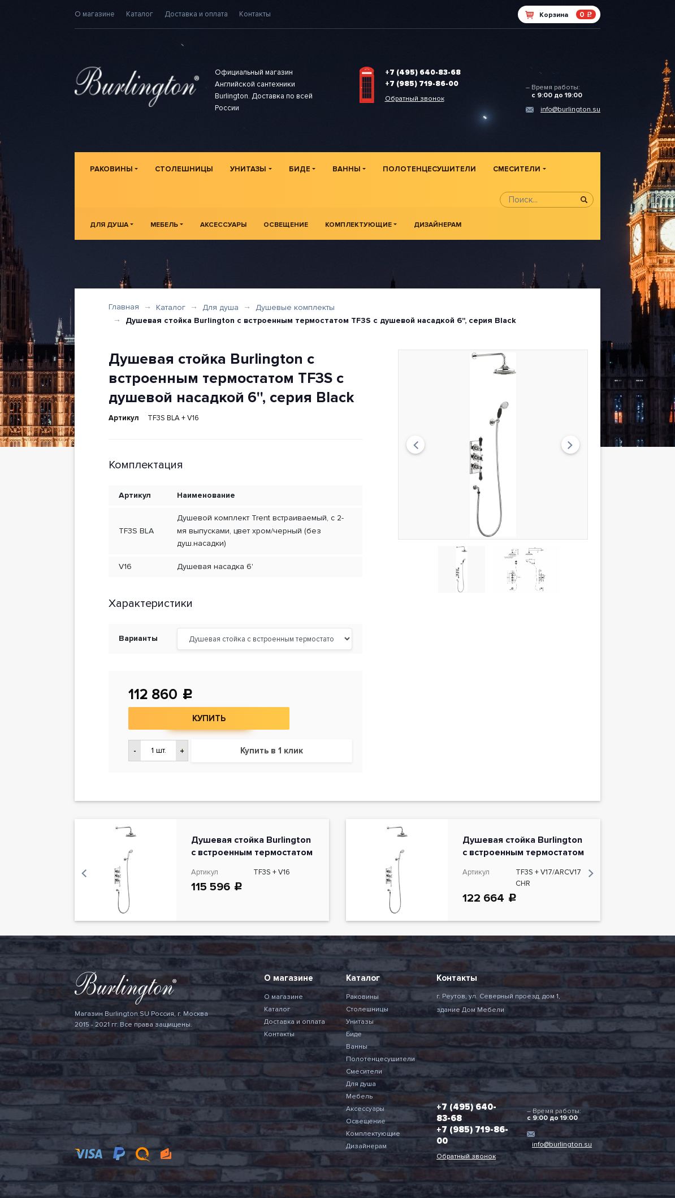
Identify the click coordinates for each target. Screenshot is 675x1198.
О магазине (95, 14)
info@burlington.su (570, 109)
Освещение (285, 225)
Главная (124, 307)
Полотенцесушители (429, 169)
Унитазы (248, 169)
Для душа (109, 225)
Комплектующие (358, 225)
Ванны (346, 169)
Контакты (255, 14)
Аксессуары (223, 225)
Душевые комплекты (295, 307)
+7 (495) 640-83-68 (423, 72)
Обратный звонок (414, 98)
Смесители (516, 169)
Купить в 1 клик (271, 750)
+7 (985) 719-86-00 (421, 83)
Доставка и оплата (196, 14)
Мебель (164, 225)
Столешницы (184, 169)
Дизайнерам (437, 225)
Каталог (139, 14)
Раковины (111, 169)
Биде (299, 169)
